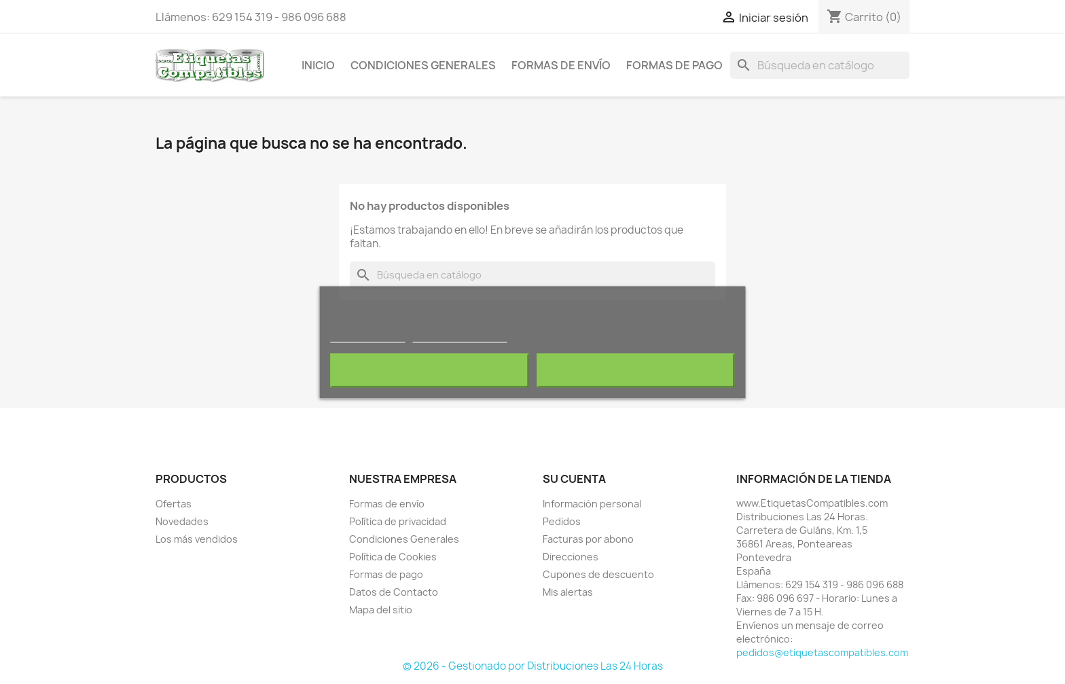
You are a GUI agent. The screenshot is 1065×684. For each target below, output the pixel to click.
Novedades (182, 521)
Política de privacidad (397, 521)
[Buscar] (819, 65)
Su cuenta (574, 478)
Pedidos (562, 521)
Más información (367, 336)
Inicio (318, 65)
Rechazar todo (429, 370)
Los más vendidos (197, 539)
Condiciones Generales (423, 65)
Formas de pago (674, 65)
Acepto (636, 370)
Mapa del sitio (380, 609)
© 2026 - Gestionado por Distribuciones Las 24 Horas (533, 666)
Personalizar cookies (460, 336)
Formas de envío (561, 65)
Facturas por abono (588, 539)
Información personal (592, 503)
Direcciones (570, 556)
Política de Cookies (393, 556)
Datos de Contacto (393, 592)
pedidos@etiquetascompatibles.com (822, 652)
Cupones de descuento (598, 574)
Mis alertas (568, 592)
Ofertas (174, 503)
